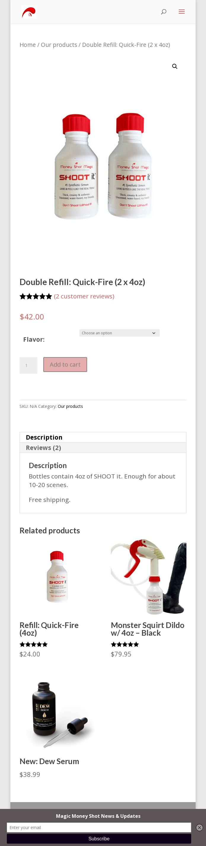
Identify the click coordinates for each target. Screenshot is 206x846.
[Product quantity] (28, 365)
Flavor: (33, 339)
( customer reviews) (84, 296)
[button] (175, 66)
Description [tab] (44, 437)
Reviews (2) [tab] (43, 447)
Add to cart (65, 364)
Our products (59, 45)
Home (28, 45)
